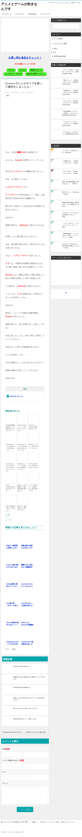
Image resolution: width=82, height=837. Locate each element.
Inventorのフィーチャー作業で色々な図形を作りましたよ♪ (21, 466)
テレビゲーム (19, 14)
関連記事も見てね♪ (16, 396)
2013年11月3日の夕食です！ (22, 666)
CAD (13, 649)
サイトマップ (45, 14)
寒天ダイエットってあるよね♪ (70, 193)
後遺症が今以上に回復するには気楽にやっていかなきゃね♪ (29, 678)
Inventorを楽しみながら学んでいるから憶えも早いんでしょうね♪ (10, 467)
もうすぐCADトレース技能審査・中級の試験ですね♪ (33, 487)
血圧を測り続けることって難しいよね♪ (25, 719)
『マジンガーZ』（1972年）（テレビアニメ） (70, 102)
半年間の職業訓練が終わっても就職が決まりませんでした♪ (10, 427)
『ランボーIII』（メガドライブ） (70, 133)
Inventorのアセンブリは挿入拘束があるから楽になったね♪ (21, 447)
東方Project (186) (60, 56)
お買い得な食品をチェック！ (25, 57)
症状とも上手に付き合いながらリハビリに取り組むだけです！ (29, 698)
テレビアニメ (6, 14)
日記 (7, 95)
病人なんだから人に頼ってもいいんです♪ (25, 708)
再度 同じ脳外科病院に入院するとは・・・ (70, 182)
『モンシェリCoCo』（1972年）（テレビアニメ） (70, 71)
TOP (16, 822)
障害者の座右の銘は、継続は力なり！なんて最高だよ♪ (70, 204)
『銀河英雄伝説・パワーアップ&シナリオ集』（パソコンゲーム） (70, 235)
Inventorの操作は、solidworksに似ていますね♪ (33, 465)
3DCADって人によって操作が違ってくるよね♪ (33, 446)
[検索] (66, 26)
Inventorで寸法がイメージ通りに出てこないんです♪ (21, 427)
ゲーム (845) (58, 38)
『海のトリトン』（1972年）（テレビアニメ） (70, 82)
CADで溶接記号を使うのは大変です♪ (10, 507)
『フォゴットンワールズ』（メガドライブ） (70, 123)
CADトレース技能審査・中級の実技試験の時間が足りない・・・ (22, 488)
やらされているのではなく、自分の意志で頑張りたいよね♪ (70, 245)
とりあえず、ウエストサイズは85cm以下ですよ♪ (70, 214)
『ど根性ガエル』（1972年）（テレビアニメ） (70, 92)
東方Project (32, 14)
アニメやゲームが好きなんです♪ (70, 151)
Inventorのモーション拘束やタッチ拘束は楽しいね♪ (10, 447)
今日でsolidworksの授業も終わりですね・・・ (10, 487)
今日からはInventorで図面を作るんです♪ (33, 426)
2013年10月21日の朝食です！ (22, 687)
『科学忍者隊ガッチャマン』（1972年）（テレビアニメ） (70, 113)
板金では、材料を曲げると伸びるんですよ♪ (21, 507)
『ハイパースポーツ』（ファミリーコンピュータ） (70, 225)
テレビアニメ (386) (60, 43)
